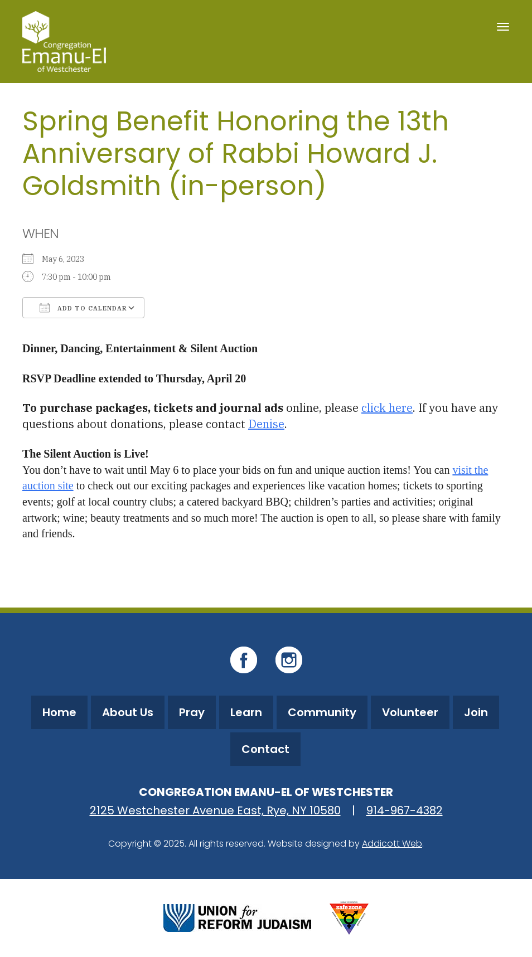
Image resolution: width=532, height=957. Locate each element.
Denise (266, 423)
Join (476, 712)
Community (322, 712)
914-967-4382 (404, 810)
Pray (192, 712)
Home (59, 712)
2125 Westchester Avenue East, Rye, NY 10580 (215, 810)
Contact (265, 749)
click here (387, 407)
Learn (246, 712)
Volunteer (410, 712)
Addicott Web (392, 843)
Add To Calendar (83, 308)
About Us (127, 712)
